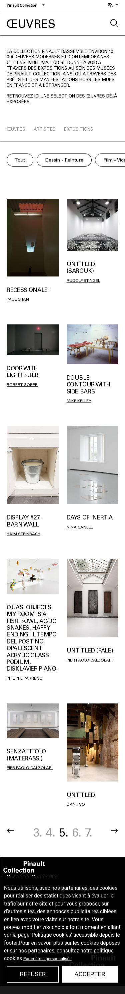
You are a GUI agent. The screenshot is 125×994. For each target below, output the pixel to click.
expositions (78, 129)
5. (63, 833)
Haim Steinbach (23, 534)
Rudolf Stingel (83, 280)
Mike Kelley (79, 400)
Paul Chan (18, 299)
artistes (45, 129)
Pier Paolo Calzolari (90, 660)
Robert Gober (22, 384)
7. (88, 833)
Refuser (33, 974)
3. (37, 833)
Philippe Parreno (25, 678)
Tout (20, 160)
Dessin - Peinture (64, 160)
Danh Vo (76, 804)
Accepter (89, 974)
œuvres (16, 129)
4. (50, 833)
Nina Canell (80, 527)
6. (76, 833)
